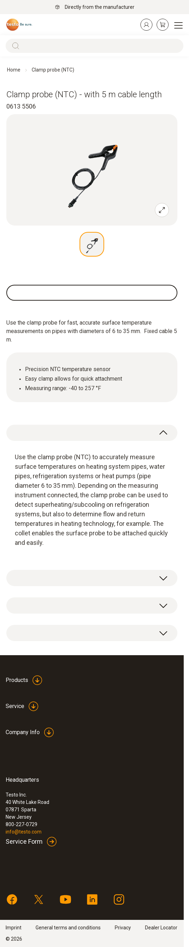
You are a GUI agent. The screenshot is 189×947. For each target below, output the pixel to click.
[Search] (94, 46)
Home (13, 70)
